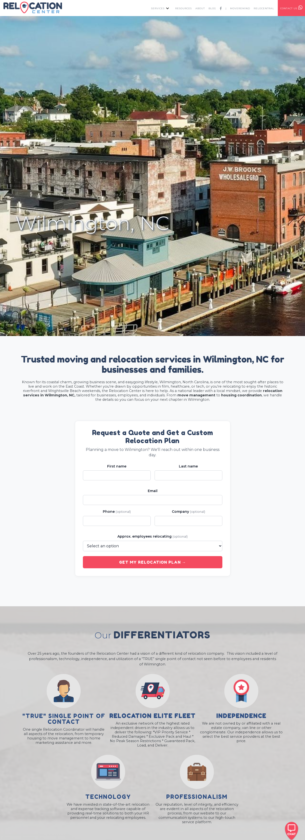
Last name (188, 466)
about (200, 8)
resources (183, 8)
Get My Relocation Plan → (152, 562)
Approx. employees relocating (152, 536)
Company (188, 511)
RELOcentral (264, 8)
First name (116, 466)
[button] (159, 8)
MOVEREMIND (240, 8)
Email (152, 491)
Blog (212, 8)
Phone (117, 511)
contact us (291, 7)
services (158, 8)
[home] (32, 7)
